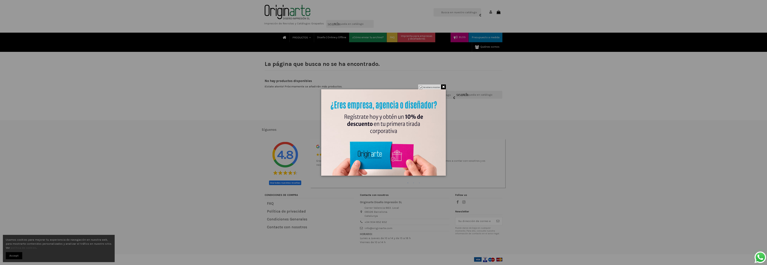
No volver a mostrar (431, 87)
